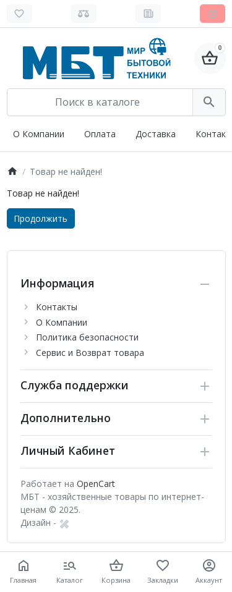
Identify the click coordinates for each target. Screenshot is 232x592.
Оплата (100, 134)
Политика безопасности (87, 337)
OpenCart (96, 483)
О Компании (38, 134)
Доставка (155, 134)
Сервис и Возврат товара (90, 352)
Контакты (56, 307)
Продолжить (40, 218)
